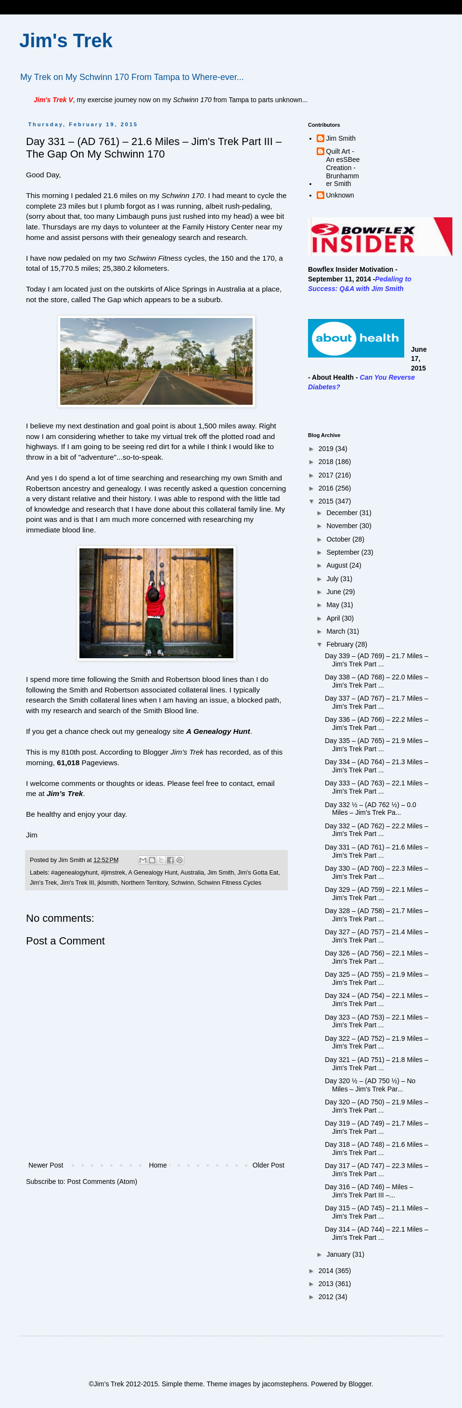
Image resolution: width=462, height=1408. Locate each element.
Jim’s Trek (65, 793)
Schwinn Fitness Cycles (229, 882)
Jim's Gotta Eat (257, 872)
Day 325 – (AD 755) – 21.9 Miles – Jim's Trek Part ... (376, 978)
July (333, 579)
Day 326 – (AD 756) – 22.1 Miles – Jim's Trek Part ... (376, 957)
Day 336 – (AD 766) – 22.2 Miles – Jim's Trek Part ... (376, 723)
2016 (327, 488)
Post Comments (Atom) (102, 1181)
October (339, 539)
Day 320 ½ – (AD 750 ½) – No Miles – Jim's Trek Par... (370, 1085)
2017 (327, 475)
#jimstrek (113, 872)
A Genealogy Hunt (152, 872)
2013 (327, 1284)
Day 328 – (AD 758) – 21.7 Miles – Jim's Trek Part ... (376, 915)
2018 (327, 461)
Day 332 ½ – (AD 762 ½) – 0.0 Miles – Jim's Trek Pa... (370, 809)
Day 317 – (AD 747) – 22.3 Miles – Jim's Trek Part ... (376, 1170)
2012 (327, 1297)
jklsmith (108, 882)
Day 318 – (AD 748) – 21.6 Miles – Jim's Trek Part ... (376, 1148)
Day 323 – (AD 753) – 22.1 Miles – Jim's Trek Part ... (376, 1021)
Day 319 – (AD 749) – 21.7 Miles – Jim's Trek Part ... (376, 1127)
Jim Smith (220, 872)
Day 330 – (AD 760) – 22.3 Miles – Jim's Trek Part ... (376, 872)
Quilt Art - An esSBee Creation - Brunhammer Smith (343, 167)
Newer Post (45, 1165)
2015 (327, 501)
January (339, 1254)
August (337, 565)
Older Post (268, 1165)
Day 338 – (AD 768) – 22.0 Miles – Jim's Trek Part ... (376, 681)
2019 (327, 448)
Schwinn (182, 882)
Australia (192, 872)
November (342, 526)
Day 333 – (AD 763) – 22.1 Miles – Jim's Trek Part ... (376, 787)
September (343, 552)
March (336, 631)
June (334, 592)
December (342, 513)
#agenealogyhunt (74, 872)
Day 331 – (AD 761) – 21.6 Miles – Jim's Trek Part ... (376, 851)
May (333, 605)
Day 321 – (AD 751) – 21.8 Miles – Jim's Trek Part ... (376, 1064)
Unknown (340, 195)
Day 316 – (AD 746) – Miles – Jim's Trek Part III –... (369, 1191)
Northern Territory (144, 882)
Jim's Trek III (77, 882)
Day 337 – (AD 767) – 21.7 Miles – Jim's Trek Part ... (376, 702)
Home (158, 1165)
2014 (327, 1271)
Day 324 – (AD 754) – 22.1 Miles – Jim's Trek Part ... (376, 1000)
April (334, 618)
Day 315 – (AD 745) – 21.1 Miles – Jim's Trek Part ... (376, 1212)
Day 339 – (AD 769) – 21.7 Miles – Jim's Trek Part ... (376, 660)
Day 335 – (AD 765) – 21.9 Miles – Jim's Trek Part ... (376, 745)
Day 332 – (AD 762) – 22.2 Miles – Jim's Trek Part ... (376, 830)
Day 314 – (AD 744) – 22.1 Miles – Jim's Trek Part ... (376, 1233)
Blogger (359, 1384)
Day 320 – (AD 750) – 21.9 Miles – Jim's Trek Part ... (376, 1106)
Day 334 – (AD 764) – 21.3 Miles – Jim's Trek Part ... (376, 766)
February (340, 644)
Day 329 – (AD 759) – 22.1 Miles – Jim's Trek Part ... (376, 894)
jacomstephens (284, 1384)
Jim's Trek (66, 40)
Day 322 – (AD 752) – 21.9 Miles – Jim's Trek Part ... (376, 1042)
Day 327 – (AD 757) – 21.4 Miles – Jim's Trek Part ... (376, 936)
